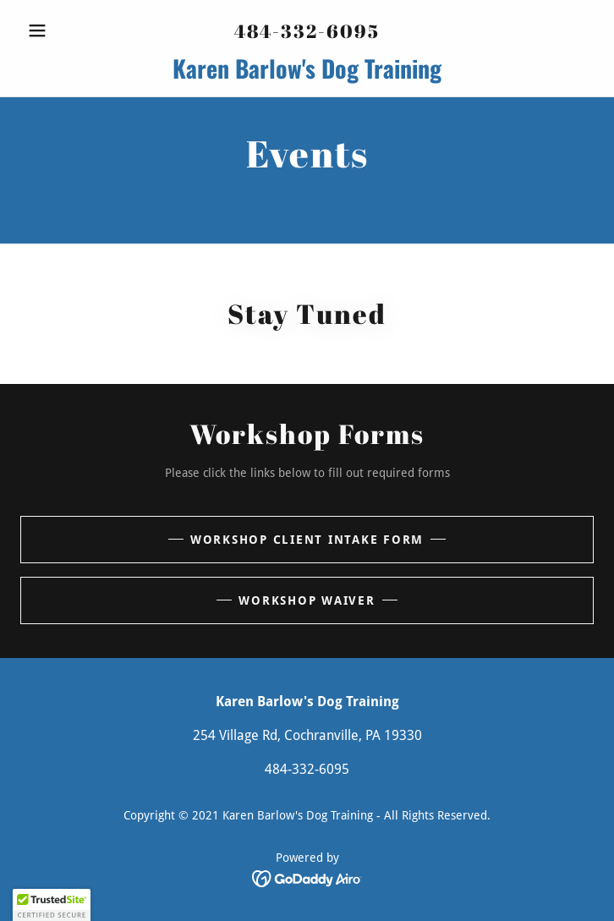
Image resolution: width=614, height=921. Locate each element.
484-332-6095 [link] (307, 31)
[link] (307, 68)
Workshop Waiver (306, 600)
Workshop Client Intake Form (307, 539)
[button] (63, 30)
